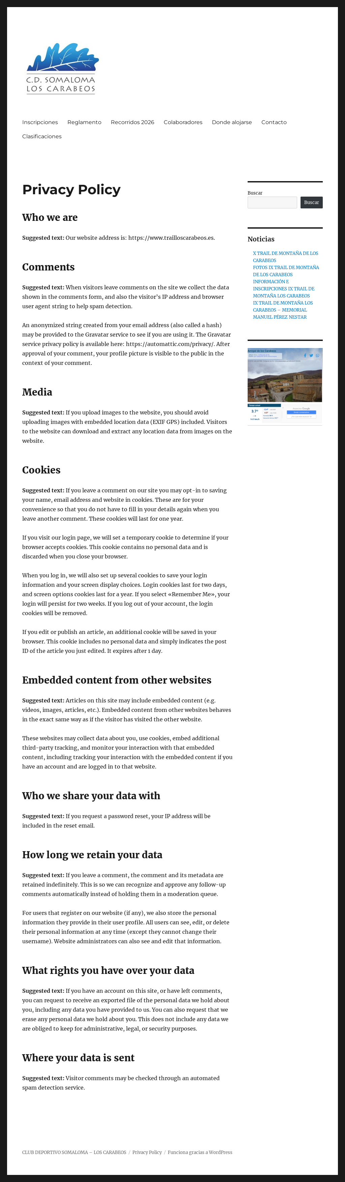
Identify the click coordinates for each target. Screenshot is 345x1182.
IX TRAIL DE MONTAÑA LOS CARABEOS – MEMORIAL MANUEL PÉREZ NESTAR (283, 310)
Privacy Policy (147, 1152)
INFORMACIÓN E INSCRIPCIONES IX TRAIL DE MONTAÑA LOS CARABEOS (283, 289)
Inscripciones (40, 122)
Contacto (274, 122)
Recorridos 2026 (132, 122)
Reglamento (84, 122)
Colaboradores (183, 122)
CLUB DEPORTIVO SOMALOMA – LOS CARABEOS (74, 1152)
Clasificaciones (42, 136)
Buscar (255, 193)
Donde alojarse (232, 122)
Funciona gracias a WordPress (200, 1152)
